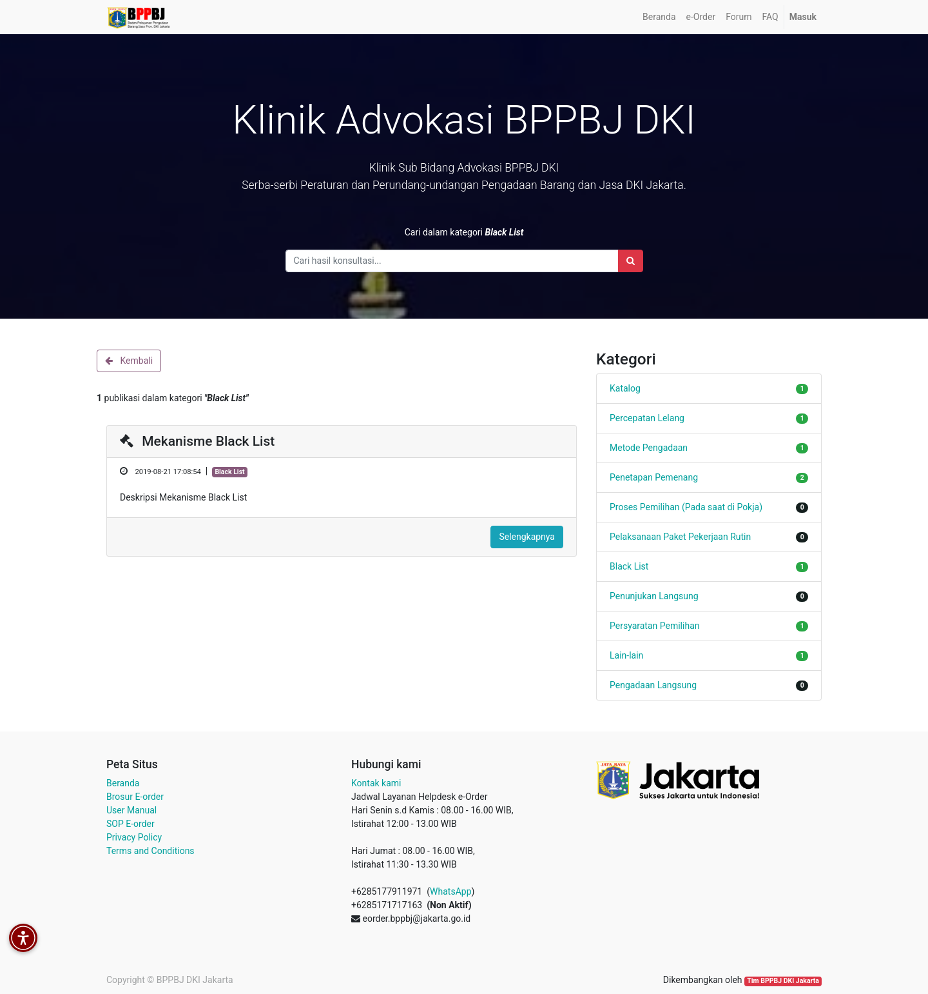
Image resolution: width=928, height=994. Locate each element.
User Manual (131, 810)
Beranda (122, 783)
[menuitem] (659, 17)
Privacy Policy (134, 837)
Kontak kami (376, 783)
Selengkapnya (527, 537)
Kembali (129, 360)
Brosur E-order (135, 796)
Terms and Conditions (150, 851)
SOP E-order (130, 824)
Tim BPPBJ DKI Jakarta (783, 981)
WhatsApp (450, 891)
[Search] (630, 261)
